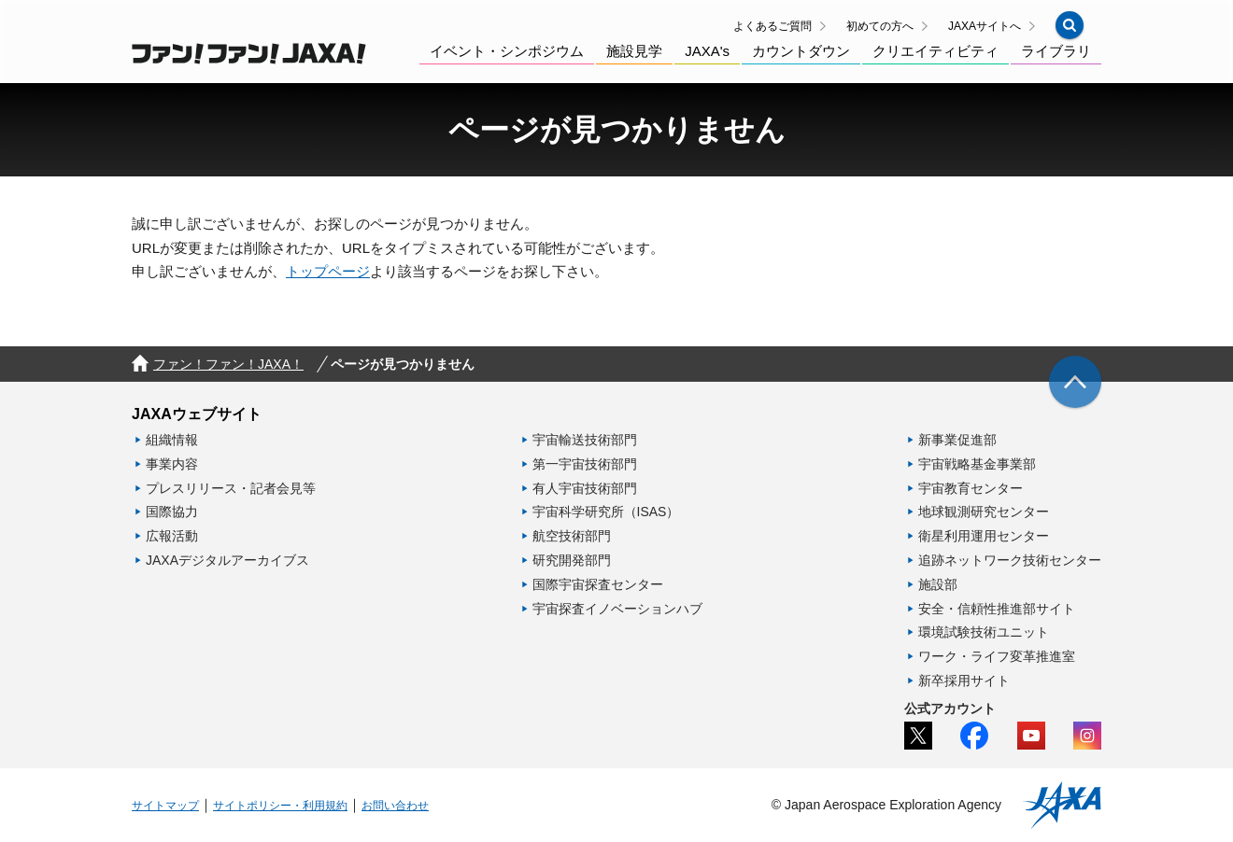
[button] (1070, 25)
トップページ (328, 271)
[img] (1075, 382)
